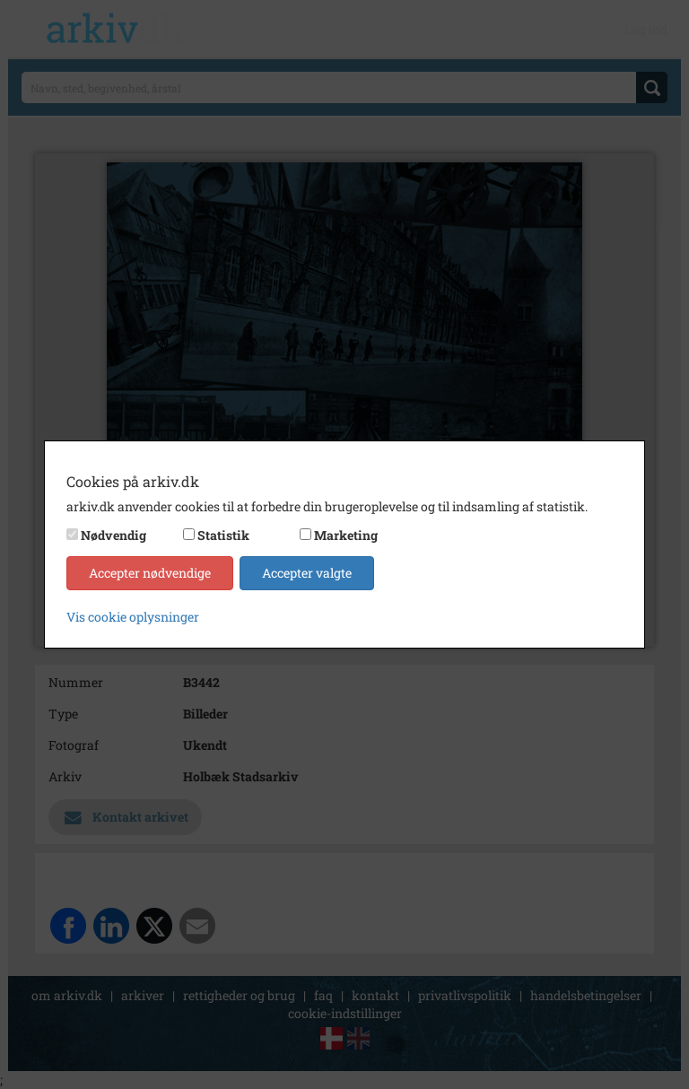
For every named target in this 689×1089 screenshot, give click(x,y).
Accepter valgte (307, 572)
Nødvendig (113, 535)
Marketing (346, 535)
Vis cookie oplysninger (132, 616)
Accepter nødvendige (150, 572)
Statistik (223, 535)
